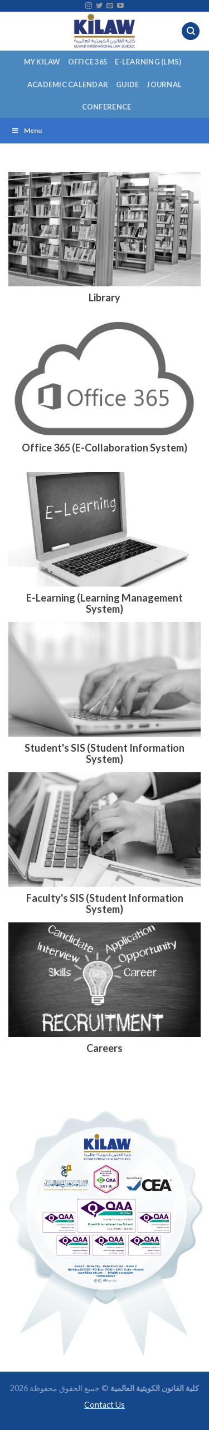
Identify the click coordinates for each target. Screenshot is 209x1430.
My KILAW (42, 61)
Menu (26, 130)
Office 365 (88, 61)
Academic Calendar (67, 84)
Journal (164, 84)
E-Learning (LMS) (148, 61)
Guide (127, 84)
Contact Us (104, 1404)
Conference (107, 106)
